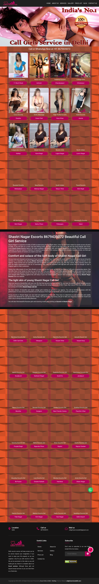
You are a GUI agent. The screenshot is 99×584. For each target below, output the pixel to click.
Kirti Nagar (39, 517)
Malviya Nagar (39, 189)
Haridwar (60, 481)
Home (49, 3)
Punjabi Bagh (18, 446)
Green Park (39, 118)
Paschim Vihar (81, 411)
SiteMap (54, 581)
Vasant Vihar (60, 341)
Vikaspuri (39, 341)
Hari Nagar (59, 517)
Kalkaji (18, 153)
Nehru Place (39, 224)
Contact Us (92, 3)
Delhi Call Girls (18, 341)
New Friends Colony (60, 411)
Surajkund (18, 376)
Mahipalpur (18, 189)
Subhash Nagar (39, 376)
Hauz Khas (59, 118)
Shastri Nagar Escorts (19, 248)
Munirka (18, 411)
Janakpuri (80, 376)
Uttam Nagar (80, 481)
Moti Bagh (80, 189)
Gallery (71, 3)
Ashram (39, 83)
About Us (55, 3)
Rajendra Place (39, 446)
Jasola (81, 118)
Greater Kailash (39, 481)
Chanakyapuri (59, 83)
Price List (78, 3)
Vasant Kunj (81, 341)
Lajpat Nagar (60, 153)
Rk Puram (18, 481)
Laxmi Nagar (80, 153)
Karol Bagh (39, 153)
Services (63, 3)
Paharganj (60, 224)
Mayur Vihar (60, 189)
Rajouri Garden (81, 446)
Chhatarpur (80, 83)
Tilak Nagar (18, 517)
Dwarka (18, 118)
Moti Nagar (18, 224)
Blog (85, 3)
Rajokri (60, 446)
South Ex (60, 376)
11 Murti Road (18, 83)
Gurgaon (39, 411)
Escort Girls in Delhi (45, 581)
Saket (81, 224)
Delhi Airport (81, 517)
